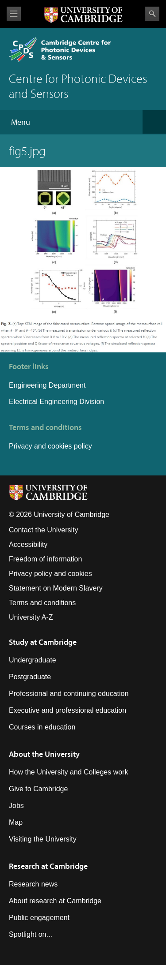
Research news (33, 884)
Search (152, 14)
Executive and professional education (67, 710)
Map (16, 822)
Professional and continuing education (68, 693)
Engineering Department (48, 385)
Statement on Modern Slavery (56, 588)
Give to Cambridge (38, 789)
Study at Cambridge (43, 642)
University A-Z (31, 617)
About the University (44, 754)
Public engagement (39, 917)
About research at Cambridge (55, 901)
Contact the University (43, 530)
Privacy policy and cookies (50, 573)
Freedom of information (45, 559)
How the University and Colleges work (68, 772)
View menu (14, 14)
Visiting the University (43, 839)
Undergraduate (32, 660)
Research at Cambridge (48, 866)
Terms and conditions (42, 602)
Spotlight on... (30, 934)
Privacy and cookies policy (50, 446)
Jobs (16, 805)
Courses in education (42, 727)
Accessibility (28, 544)
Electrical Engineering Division (56, 401)
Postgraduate (30, 677)
